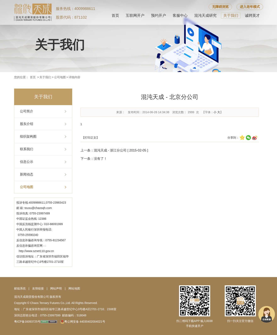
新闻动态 (26, 174)
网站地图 (74, 288)
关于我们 (230, 15)
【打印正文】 (90, 137)
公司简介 (26, 111)
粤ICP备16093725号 (27, 321)
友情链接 (38, 288)
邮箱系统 (20, 288)
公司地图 (60, 77)
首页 (115, 15)
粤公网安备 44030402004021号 (84, 321)
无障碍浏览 (220, 6)
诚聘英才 (252, 15)
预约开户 (158, 15)
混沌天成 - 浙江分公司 (110, 150)
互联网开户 (135, 15)
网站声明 (56, 288)
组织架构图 (28, 136)
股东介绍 (26, 124)
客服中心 (180, 15)
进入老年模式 (250, 6)
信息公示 (26, 161)
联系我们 (26, 149)
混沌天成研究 (205, 15)
